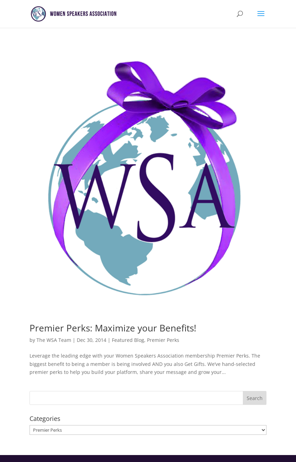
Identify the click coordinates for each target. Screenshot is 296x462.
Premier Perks (163, 340)
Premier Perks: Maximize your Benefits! (113, 328)
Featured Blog (128, 340)
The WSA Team (53, 340)
